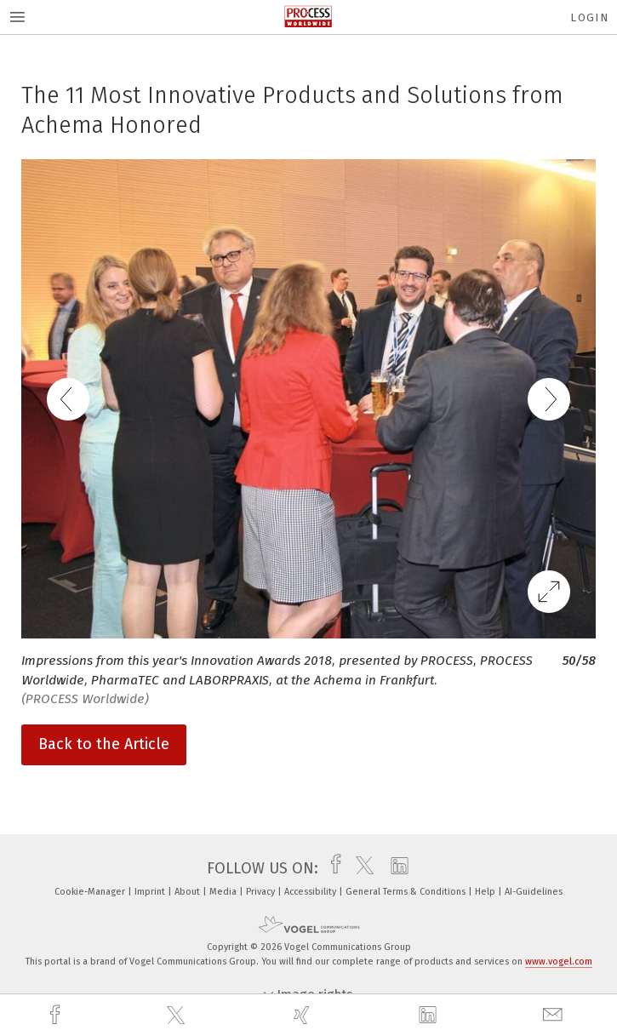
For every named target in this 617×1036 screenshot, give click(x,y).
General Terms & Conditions (407, 891)
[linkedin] (430, 1016)
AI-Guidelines (534, 891)
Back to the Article (103, 744)
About (188, 891)
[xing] (304, 1015)
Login (589, 17)
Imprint (151, 891)
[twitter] (177, 1015)
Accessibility (311, 891)
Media (224, 891)
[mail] (555, 1015)
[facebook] (57, 1015)
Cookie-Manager (91, 891)
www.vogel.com (558, 961)
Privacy (261, 891)
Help (486, 891)
